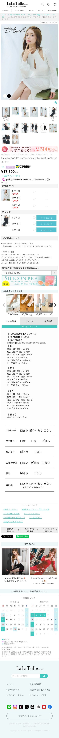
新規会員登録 (35, 684)
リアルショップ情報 (38, 695)
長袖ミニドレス (11, 509)
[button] (3, 305)
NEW (31, 10)
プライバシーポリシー (15, 695)
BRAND (5, 10)
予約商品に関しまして (10, 530)
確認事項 (48, 321)
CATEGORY (19, 10)
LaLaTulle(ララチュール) (16, 14)
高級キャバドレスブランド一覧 (36, 509)
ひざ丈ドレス (36, 517)
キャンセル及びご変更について (48, 530)
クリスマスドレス (32, 513)
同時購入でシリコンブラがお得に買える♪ (21, 267)
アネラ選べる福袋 (12, 513)
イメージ (29, 321)
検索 (44, 676)
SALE (40, 10)
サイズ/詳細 (11, 321)
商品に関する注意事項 (29, 530)
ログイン (10, 684)
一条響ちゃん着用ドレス (14, 517)
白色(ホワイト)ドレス (13, 521)
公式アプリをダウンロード (29, 716)
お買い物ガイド (13, 689)
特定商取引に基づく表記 (40, 689)
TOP (3, 14)
